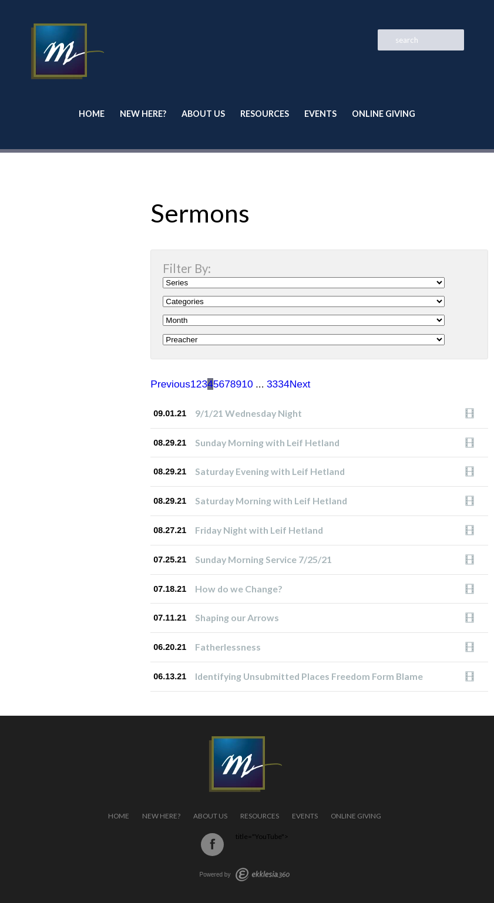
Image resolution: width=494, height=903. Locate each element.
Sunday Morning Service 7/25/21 (263, 559)
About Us (203, 114)
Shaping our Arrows (237, 617)
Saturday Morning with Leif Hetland (271, 500)
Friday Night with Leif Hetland (259, 529)
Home (92, 114)
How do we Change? (239, 588)
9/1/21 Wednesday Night (248, 413)
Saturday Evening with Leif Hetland (270, 471)
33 (272, 384)
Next (300, 384)
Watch (473, 413)
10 (247, 384)
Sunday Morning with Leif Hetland (267, 442)
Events (320, 114)
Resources (264, 114)
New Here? (143, 114)
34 (283, 384)
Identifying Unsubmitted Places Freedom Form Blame (309, 676)
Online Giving (383, 114)
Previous (170, 384)
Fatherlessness (228, 646)
